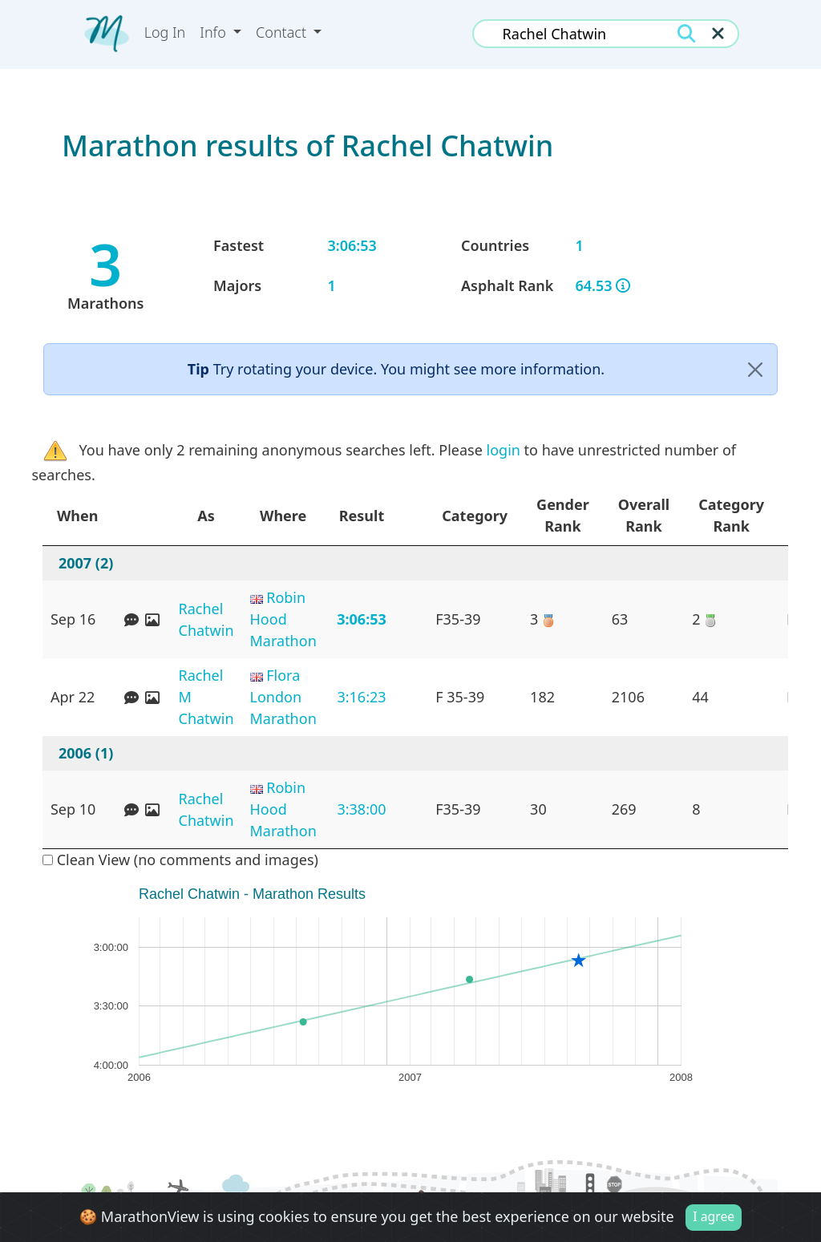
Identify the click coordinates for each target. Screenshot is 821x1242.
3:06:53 (361, 619)
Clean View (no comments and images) (180, 859)
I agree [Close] (713, 1216)
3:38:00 (361, 809)
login (503, 449)
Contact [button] (283, 32)
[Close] (755, 369)
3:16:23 (361, 696)
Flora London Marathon (283, 697)
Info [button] (214, 32)
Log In (165, 32)
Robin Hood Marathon (283, 619)
